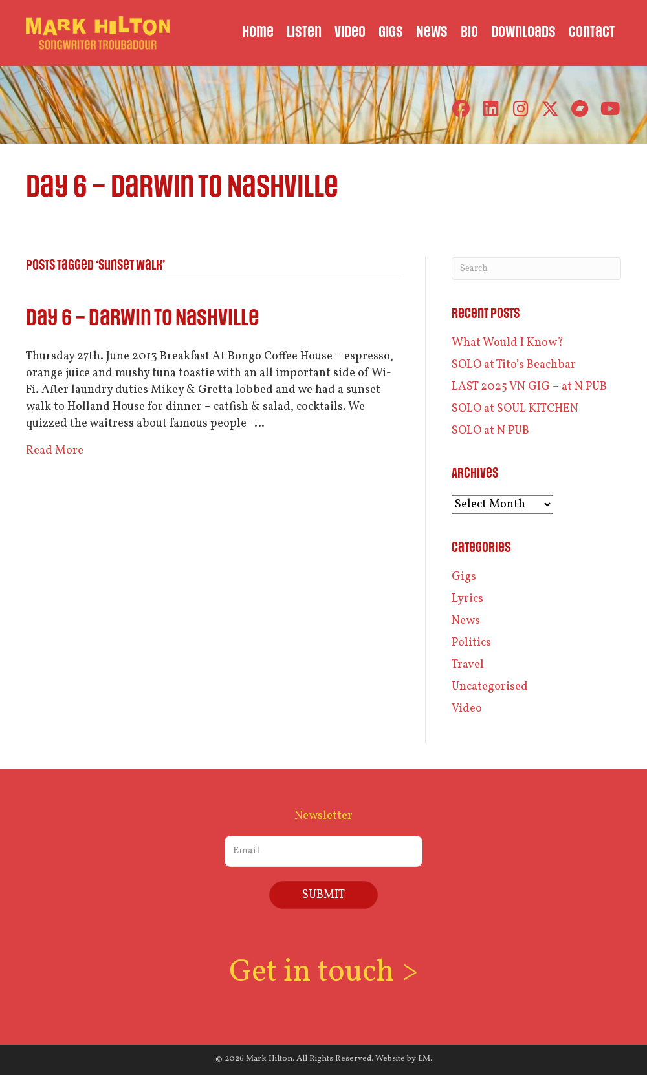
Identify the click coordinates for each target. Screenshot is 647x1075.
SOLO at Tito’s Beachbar (514, 365)
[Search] (536, 268)
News (466, 621)
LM (424, 1058)
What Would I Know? (508, 343)
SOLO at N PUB (490, 431)
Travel (468, 665)
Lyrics (467, 599)
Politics (471, 643)
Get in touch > (323, 972)
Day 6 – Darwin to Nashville (142, 318)
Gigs (464, 577)
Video (467, 709)
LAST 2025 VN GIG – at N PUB (529, 387)
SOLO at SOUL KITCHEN (515, 409)
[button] (461, 109)
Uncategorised (490, 687)
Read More (54, 451)
